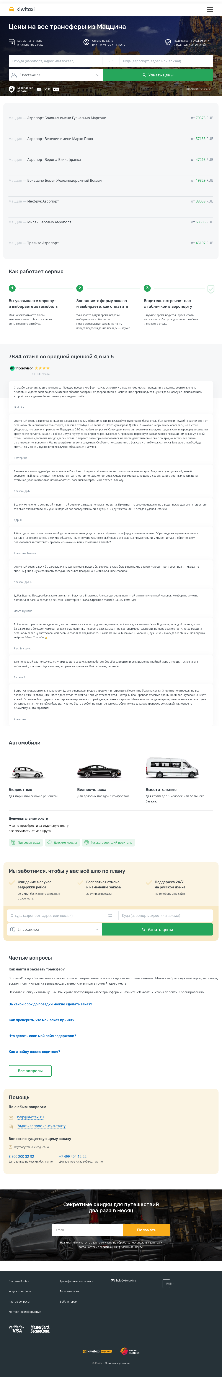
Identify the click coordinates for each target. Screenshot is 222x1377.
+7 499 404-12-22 (73, 1156)
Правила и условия (117, 1363)
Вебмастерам (68, 1301)
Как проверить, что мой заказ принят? (41, 1020)
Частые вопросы (19, 1301)
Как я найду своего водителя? (34, 1052)
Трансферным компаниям (76, 1281)
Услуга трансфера (20, 1291)
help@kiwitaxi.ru (30, 1117)
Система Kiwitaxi (19, 1281)
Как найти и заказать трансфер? (37, 969)
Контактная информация (25, 1312)
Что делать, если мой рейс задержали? (42, 1036)
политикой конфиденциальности (121, 1247)
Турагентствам (69, 1291)
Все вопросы (30, 1071)
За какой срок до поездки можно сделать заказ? (50, 1004)
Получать (146, 1230)
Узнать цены (158, 74)
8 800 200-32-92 (21, 1156)
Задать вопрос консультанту (41, 1125)
